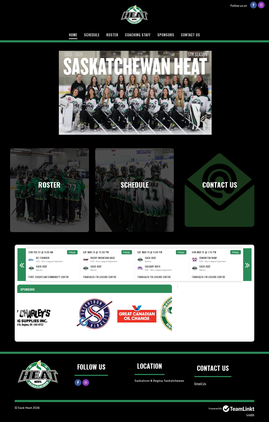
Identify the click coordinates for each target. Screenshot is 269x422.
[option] (53, 264)
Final (72, 252)
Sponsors (165, 34)
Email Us (200, 383)
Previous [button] (21, 264)
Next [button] (247, 264)
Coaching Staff (138, 34)
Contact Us (190, 34)
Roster (112, 34)
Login (250, 414)
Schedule (92, 34)
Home (73, 34)
